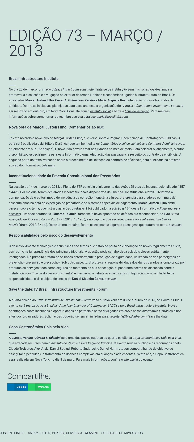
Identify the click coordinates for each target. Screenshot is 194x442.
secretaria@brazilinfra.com (128, 316)
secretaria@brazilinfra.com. (110, 117)
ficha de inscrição (137, 111)
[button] (17, 387)
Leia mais (48, 165)
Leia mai (110, 279)
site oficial (131, 359)
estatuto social (100, 111)
